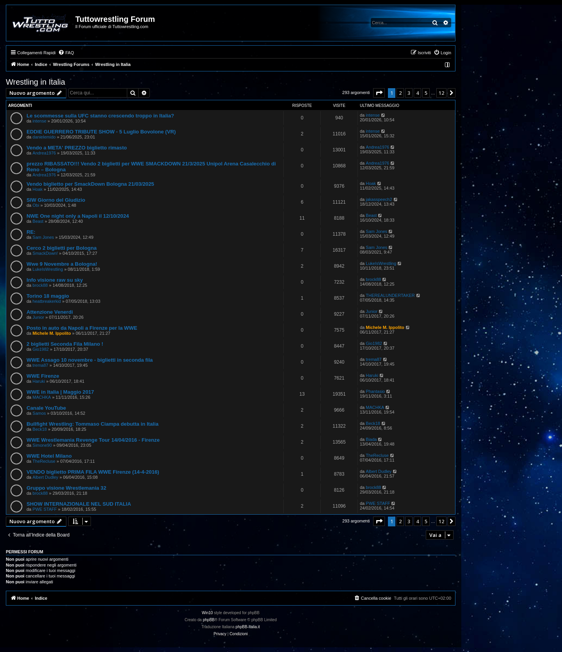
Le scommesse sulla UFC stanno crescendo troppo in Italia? (100, 116)
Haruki (38, 381)
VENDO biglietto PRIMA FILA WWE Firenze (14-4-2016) (93, 472)
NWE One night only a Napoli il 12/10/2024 (78, 216)
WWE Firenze (43, 376)
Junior (38, 317)
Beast (37, 221)
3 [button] (408, 92)
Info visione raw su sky (55, 280)
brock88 (40, 285)
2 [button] (400, 92)
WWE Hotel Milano (49, 456)
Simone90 (42, 445)
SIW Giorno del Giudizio (56, 200)
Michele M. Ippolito (51, 333)
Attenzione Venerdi (50, 312)
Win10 (207, 613)
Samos (39, 413)
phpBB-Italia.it (248, 627)
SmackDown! (45, 253)
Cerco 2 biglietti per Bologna (62, 248)
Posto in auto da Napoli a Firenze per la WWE (82, 328)
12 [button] (441, 92)
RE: (31, 232)
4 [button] (417, 92)
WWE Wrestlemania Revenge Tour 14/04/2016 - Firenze (93, 440)
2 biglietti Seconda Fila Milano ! (65, 344)
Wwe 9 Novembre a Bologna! (62, 264)
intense (39, 121)
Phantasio (375, 391)
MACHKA (41, 397)
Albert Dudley (45, 477)
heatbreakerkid (46, 301)
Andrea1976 (44, 153)
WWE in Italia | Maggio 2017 (60, 392)
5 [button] (426, 92)
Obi (35, 205)
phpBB (209, 620)
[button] (379, 93)
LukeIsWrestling (47, 269)
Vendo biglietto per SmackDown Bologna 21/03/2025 (90, 184)
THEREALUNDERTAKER (390, 295)
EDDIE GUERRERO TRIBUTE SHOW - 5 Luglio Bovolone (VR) (101, 132)
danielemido (43, 137)
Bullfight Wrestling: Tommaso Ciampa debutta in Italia (92, 424)
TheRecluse (43, 461)
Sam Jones (43, 237)
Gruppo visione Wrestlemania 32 (66, 488)
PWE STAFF (44, 509)
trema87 (40, 365)
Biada (371, 439)
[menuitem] (66, 52)
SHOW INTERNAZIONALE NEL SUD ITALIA (79, 504)
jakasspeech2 (379, 199)
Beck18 (39, 429)
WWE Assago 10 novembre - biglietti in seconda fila (90, 360)
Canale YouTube (46, 408)
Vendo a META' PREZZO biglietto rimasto (77, 148)
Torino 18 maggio (48, 296)
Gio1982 (40, 349)
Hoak (37, 189)
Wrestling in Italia (35, 82)
